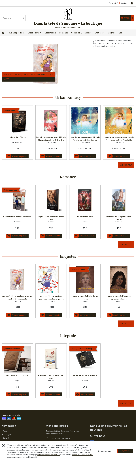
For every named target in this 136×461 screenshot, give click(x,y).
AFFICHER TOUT (126, 165)
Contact (124, 3)
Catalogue (6, 434)
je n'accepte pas (104, 451)
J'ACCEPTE (125, 451)
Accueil (5, 431)
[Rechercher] (23, 18)
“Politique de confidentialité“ (82, 455)
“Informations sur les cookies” (48, 455)
